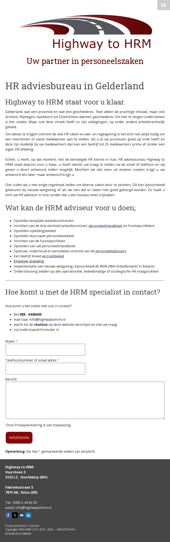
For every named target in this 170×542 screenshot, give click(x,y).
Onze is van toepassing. (38, 425)
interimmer (21, 139)
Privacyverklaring (28, 425)
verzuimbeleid (53, 256)
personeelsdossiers (110, 251)
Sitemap (34, 525)
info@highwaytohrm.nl (47, 319)
